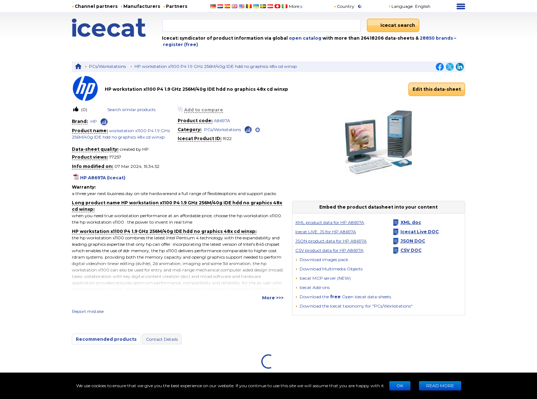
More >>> (273, 297)
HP (93, 121)
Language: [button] (401, 6)
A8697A (222, 120)
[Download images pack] (321, 259)
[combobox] (261, 25)
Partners (176, 6)
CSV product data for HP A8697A (329, 250)
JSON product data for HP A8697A (331, 241)
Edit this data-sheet (437, 89)
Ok (399, 385)
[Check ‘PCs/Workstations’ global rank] (248, 129)
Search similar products (131, 109)
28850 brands (437, 38)
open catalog (304, 38)
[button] (329, 268)
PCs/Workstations (107, 66)
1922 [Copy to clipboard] (227, 138)
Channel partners (96, 6)
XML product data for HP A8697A (329, 222)
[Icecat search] (393, 25)
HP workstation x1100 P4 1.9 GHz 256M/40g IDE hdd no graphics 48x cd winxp (215, 66)
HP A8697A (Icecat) (102, 177)
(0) (83, 109)
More (296, 6)
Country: (344, 6)
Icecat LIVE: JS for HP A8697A (325, 231)
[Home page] (117, 28)
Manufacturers (141, 6)
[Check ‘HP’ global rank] (104, 122)
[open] (257, 130)
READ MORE (440, 385)
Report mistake (88, 311)
